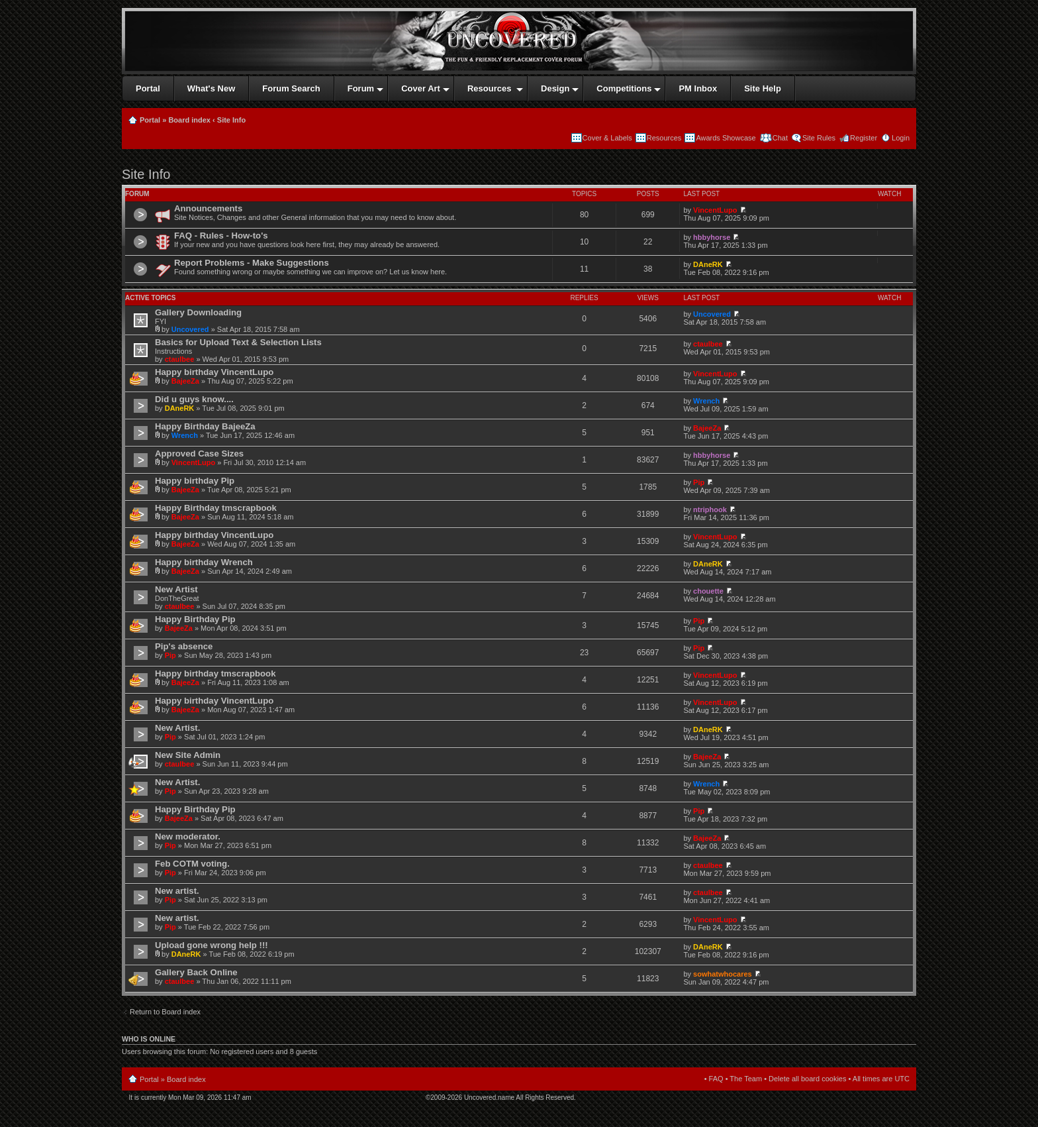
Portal (150, 120)
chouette (708, 591)
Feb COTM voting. (192, 864)
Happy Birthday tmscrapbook (216, 508)
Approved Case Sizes (199, 453)
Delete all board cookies (807, 1079)
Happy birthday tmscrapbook (215, 673)
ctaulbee (180, 359)
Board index (189, 120)
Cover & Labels (607, 138)
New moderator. (187, 836)
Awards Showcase (725, 138)
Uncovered (190, 329)
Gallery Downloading (198, 312)
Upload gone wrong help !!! (211, 945)
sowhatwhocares (722, 974)
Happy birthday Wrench (204, 562)
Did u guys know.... (194, 399)
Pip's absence (183, 646)
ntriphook (710, 509)
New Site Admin (187, 755)
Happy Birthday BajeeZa (205, 426)
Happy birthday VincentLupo (214, 372)
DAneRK (708, 264)
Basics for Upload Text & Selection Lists (238, 342)
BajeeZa (185, 381)
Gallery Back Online (196, 972)
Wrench (706, 401)
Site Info (231, 120)
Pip (698, 482)
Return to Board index (165, 1012)
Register (863, 138)
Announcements (208, 208)
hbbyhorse (711, 237)
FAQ (716, 1079)
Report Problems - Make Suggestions (251, 263)
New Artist (176, 589)
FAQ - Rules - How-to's (221, 236)
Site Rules (818, 138)
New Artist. (177, 728)
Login (901, 138)
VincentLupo (715, 210)
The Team (746, 1079)
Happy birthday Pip (194, 481)
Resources (664, 138)
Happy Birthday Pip (195, 619)
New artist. (177, 891)
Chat (779, 138)
